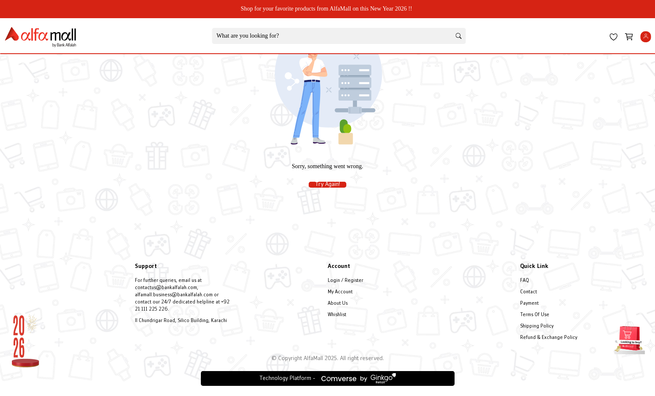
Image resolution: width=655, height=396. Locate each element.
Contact (528, 292)
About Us (338, 303)
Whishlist (337, 315)
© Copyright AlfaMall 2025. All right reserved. (327, 358)
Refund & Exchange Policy (548, 338)
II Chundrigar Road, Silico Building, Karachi (181, 321)
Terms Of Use (534, 315)
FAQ (524, 281)
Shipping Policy (537, 326)
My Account (340, 292)
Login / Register (345, 281)
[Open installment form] (629, 336)
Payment (529, 303)
